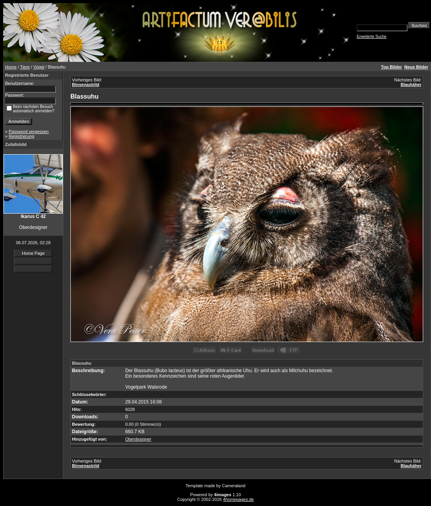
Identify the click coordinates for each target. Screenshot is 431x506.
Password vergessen (28, 131)
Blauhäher (411, 84)
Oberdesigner (138, 439)
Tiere (25, 67)
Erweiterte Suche (371, 36)
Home (10, 67)
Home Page (33, 253)
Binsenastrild (85, 84)
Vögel (38, 67)
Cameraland (234, 485)
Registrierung (21, 136)
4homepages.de (238, 499)
